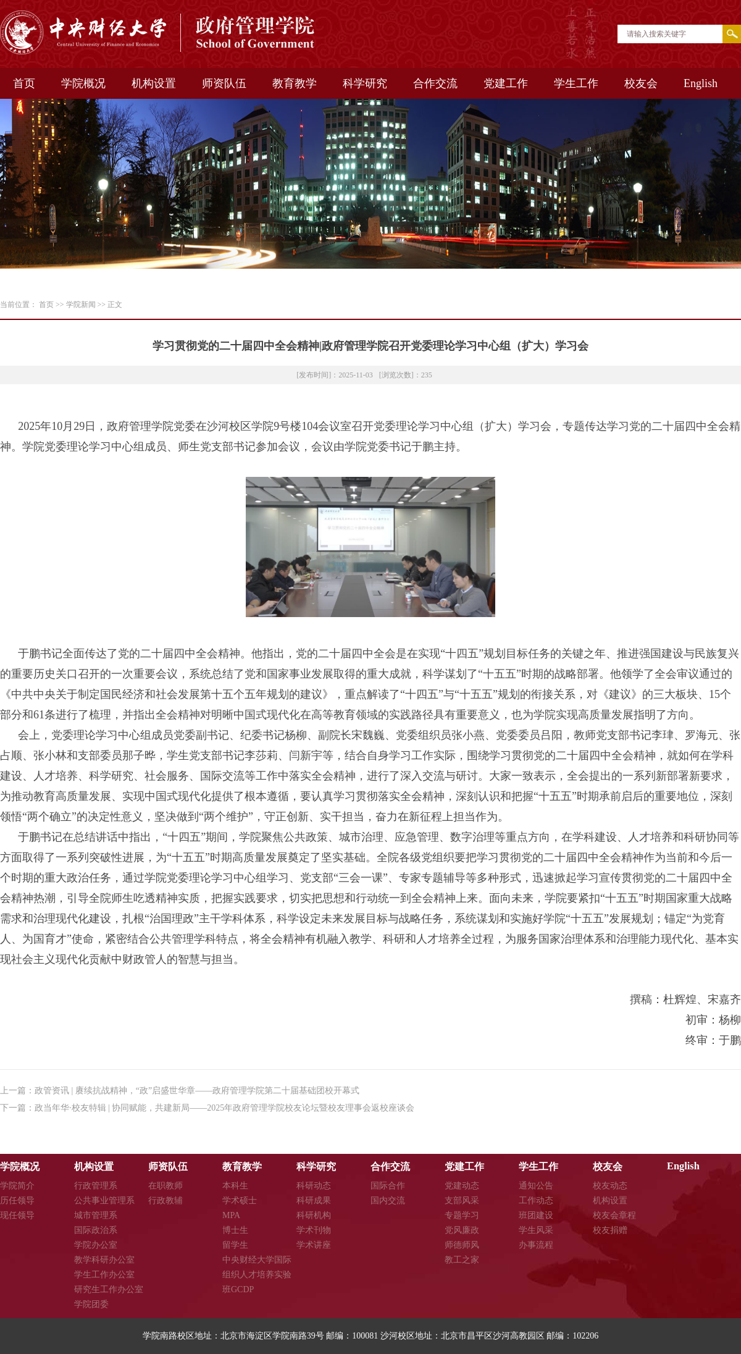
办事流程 (536, 1245)
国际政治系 (95, 1230)
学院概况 (83, 83)
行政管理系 (95, 1185)
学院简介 (17, 1185)
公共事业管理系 (104, 1200)
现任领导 (17, 1215)
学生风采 (536, 1230)
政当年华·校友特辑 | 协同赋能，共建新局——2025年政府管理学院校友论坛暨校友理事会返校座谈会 (224, 1107)
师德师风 (462, 1245)
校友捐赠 (610, 1230)
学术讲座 (313, 1245)
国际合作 (388, 1185)
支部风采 (462, 1200)
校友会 (641, 83)
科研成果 (313, 1200)
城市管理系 (95, 1215)
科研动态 (313, 1185)
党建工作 (506, 83)
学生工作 (576, 83)
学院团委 (91, 1304)
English (701, 83)
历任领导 (17, 1200)
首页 (24, 83)
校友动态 (610, 1185)
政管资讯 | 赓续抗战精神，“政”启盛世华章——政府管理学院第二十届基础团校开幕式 (197, 1090)
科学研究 (365, 83)
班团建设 (536, 1215)
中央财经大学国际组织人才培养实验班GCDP (256, 1274)
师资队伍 (224, 83)
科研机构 (313, 1215)
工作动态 (536, 1200)
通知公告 (536, 1185)
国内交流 (388, 1200)
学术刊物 (313, 1230)
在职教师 (165, 1185)
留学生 (235, 1245)
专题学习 (462, 1215)
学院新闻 (81, 304)
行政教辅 (165, 1200)
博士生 (235, 1230)
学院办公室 (95, 1245)
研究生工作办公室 (108, 1289)
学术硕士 (239, 1200)
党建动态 (462, 1185)
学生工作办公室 (104, 1274)
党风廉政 (462, 1230)
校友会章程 (614, 1215)
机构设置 (154, 83)
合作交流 (435, 83)
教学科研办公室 (104, 1259)
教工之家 (462, 1259)
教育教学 (294, 83)
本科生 (235, 1185)
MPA (231, 1215)
